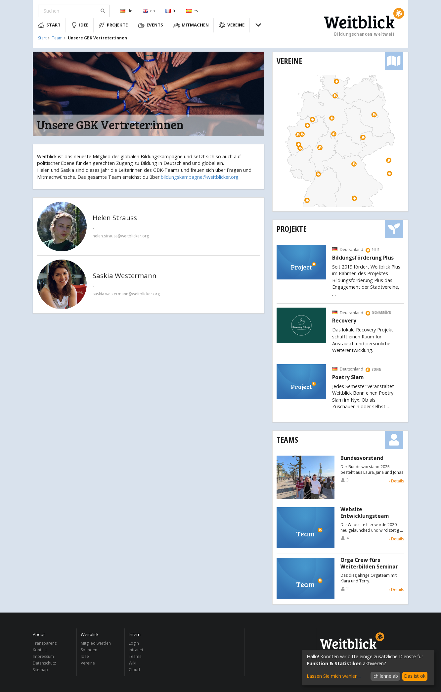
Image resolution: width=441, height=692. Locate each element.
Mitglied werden (96, 643)
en (149, 11)
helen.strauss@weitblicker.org (121, 236)
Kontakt (40, 650)
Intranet (136, 650)
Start (49, 25)
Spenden (89, 650)
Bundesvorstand (361, 458)
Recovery (344, 321)
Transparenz (45, 643)
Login (134, 643)
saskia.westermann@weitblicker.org (126, 294)
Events (150, 25)
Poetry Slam (348, 377)
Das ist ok (414, 676)
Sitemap (40, 669)
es (192, 11)
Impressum (43, 656)
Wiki (132, 663)
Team (57, 38)
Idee (80, 25)
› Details (396, 481)
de (126, 11)
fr (170, 11)
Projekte (113, 25)
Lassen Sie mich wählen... (334, 676)
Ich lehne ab (385, 676)
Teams (287, 439)
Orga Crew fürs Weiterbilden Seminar (369, 563)
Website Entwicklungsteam (364, 512)
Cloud (134, 669)
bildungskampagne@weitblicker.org (200, 177)
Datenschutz (44, 663)
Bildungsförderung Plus (363, 258)
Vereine (232, 25)
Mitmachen (191, 25)
